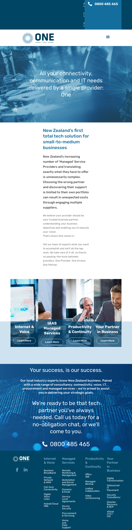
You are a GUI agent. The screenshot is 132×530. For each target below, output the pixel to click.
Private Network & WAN (48, 458)
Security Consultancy (112, 474)
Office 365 (90, 452)
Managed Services (68, 439)
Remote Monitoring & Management (69, 451)
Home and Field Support (69, 497)
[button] (108, 15)
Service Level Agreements (69, 476)
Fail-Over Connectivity (49, 466)
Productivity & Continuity (80, 307)
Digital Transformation (112, 457)
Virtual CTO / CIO (112, 491)
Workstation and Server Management (69, 460)
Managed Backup (90, 458)
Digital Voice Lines (47, 475)
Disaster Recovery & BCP (112, 483)
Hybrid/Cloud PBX (49, 483)
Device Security (66, 483)
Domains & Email (68, 469)
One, (40, 525)
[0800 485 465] (90, 4)
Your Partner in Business (107, 307)
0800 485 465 (106, 4)
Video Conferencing (92, 472)
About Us (36, 3)
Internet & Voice (24, 307)
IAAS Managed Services (52, 306)
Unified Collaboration (92, 465)
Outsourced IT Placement (112, 466)
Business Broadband (49, 450)
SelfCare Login (71, 3)
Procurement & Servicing (70, 490)
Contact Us (52, 3)
